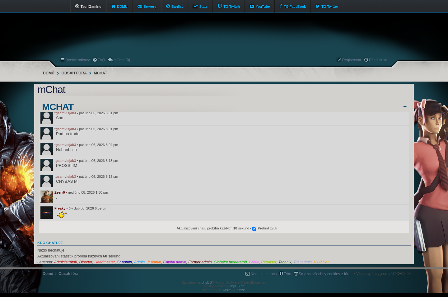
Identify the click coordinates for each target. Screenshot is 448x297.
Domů (48, 73)
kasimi (227, 290)
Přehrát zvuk (267, 228)
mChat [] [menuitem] (122, 60)
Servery (150, 6)
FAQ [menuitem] (101, 60)
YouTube (263, 6)
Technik (284, 262)
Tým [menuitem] (287, 274)
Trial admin (302, 262)
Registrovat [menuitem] (351, 60)
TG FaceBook (295, 6)
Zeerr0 (59, 192)
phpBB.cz (236, 286)
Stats (203, 6)
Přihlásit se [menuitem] (378, 60)
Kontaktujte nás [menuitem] (264, 274)
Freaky (59, 208)
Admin (139, 262)
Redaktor (268, 262)
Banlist (177, 6)
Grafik (254, 262)
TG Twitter (329, 6)
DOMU (122, 6)
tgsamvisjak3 (65, 113)
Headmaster (105, 262)
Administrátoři (65, 262)
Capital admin (174, 262)
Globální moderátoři (230, 262)
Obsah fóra (74, 73)
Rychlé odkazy (77, 60)
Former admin (200, 262)
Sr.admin (124, 262)
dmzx (240, 290)
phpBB (207, 282)
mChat (100, 73)
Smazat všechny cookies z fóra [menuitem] (325, 274)
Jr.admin (154, 262)
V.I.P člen (321, 262)
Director (85, 262)
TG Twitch (232, 6)
